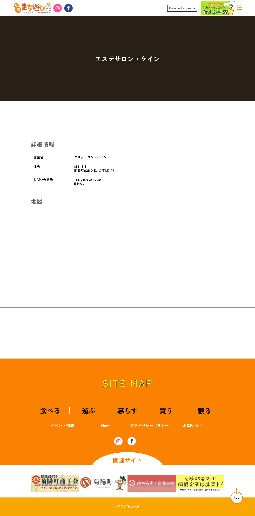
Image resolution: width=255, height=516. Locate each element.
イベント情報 (62, 425)
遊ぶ (89, 410)
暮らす (127, 410)
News (105, 425)
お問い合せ (192, 425)
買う (166, 410)
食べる (50, 410)
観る (204, 410)
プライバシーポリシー (149, 425)
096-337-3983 (87, 179)
